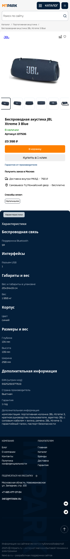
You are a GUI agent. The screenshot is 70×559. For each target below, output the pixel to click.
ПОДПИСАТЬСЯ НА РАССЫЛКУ (20, 476)
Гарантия (43, 465)
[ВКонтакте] (66, 512)
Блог (4, 447)
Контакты (7, 456)
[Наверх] (64, 529)
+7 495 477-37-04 (11, 492)
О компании (8, 452)
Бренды (42, 456)
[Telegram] (66, 504)
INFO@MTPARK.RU (11, 499)
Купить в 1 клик (35, 158)
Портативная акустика (25, 24)
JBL (6, 37)
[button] (35, 16)
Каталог (5, 24)
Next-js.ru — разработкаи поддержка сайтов (27, 555)
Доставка (43, 460)
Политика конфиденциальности (14, 462)
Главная (42, 447)
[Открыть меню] (64, 5)
